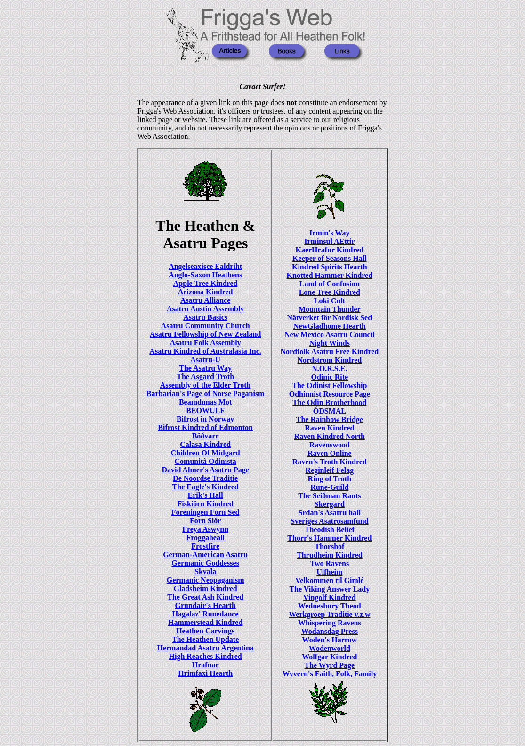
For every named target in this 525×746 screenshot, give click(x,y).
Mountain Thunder (330, 309)
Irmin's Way (329, 233)
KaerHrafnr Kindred (329, 250)
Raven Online (329, 453)
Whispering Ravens (329, 623)
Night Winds (329, 343)
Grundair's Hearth (205, 605)
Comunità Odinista (205, 461)
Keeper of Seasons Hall (329, 258)
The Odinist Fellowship (329, 385)
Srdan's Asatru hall (330, 513)
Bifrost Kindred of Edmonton (205, 427)
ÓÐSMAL (329, 411)
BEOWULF (205, 410)
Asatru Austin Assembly (205, 309)
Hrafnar (205, 665)
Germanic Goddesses (205, 563)
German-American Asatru (205, 555)
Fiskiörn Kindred (205, 504)
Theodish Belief (330, 530)
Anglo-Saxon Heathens (205, 275)
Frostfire (205, 546)
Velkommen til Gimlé (329, 580)
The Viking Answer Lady (329, 589)
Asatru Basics (205, 317)
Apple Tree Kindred (205, 283)
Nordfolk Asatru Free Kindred (329, 352)
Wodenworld (329, 648)
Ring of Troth (329, 479)
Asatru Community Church (205, 326)
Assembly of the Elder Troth (205, 385)
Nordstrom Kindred (329, 360)
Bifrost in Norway (205, 419)
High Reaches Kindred (205, 656)
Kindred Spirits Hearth (329, 267)
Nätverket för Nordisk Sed (329, 318)
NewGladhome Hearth (329, 326)
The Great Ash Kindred (205, 597)
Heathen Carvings (205, 631)
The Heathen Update (205, 639)
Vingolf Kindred (329, 597)
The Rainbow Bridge (329, 419)
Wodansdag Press (329, 631)
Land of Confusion (329, 284)
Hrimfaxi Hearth (205, 673)
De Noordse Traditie (205, 478)
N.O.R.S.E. (329, 369)
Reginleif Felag (330, 470)
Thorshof (329, 547)
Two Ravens (329, 564)
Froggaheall (205, 538)
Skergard (330, 504)
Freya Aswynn (205, 529)
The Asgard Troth (205, 377)
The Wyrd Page (329, 665)
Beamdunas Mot (205, 402)
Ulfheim (329, 572)
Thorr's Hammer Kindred (329, 538)
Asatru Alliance (205, 300)
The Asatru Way (205, 368)
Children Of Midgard (205, 453)
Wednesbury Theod (329, 606)
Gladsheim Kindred (205, 588)
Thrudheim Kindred (330, 555)
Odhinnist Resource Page (329, 394)
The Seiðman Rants (329, 496)
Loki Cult (329, 301)
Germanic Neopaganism (205, 580)
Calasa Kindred (205, 444)
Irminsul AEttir (329, 241)
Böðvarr (205, 436)
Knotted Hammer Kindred (330, 275)
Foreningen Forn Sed (205, 512)
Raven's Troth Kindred (329, 462)
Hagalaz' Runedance (205, 614)
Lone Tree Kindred (329, 292)
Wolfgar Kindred (329, 657)
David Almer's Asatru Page (205, 470)
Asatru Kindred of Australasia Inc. (205, 351)
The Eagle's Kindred (205, 487)
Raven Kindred (329, 428)
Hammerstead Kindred (205, 622)
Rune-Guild (329, 487)
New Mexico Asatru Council (329, 335)
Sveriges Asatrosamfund (330, 521)
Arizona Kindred (205, 292)
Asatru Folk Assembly (205, 343)
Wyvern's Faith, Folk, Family (329, 674)
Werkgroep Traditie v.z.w (329, 614)
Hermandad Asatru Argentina (205, 648)
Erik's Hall (205, 495)
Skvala (205, 572)
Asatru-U (205, 360)
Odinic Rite (329, 377)
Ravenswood (329, 445)
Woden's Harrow (329, 640)
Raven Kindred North (329, 436)
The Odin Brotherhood (329, 402)
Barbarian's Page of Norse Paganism (205, 393)
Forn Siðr (205, 521)
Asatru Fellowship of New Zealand (205, 334)
